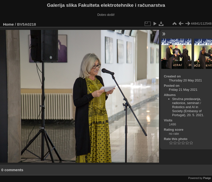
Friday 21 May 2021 (183, 90)
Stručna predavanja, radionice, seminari (186, 101)
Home (8, 24)
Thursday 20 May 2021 (185, 80)
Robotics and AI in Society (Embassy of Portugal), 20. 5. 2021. (188, 111)
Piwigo (207, 177)
